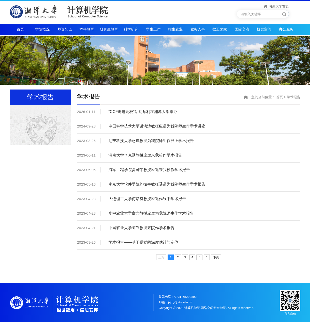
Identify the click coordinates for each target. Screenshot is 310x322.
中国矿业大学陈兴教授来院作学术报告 (141, 228)
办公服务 (286, 29)
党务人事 (197, 29)
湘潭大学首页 (279, 6)
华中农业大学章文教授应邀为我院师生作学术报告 (151, 213)
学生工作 (153, 29)
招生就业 (175, 29)
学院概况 (42, 29)
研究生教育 (109, 29)
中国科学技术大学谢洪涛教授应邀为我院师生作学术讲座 (156, 126)
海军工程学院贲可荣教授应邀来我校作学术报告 (149, 170)
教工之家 (219, 29)
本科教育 (86, 29)
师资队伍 (64, 29)
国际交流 (242, 29)
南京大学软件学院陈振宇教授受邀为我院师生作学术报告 (156, 184)
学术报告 (293, 97)
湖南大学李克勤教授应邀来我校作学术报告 (145, 155)
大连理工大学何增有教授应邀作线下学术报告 (147, 199)
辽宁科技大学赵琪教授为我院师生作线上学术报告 (151, 141)
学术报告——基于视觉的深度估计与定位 (143, 242)
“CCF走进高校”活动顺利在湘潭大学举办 (142, 112)
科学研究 (131, 29)
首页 (20, 29)
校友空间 (264, 29)
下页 (216, 257)
